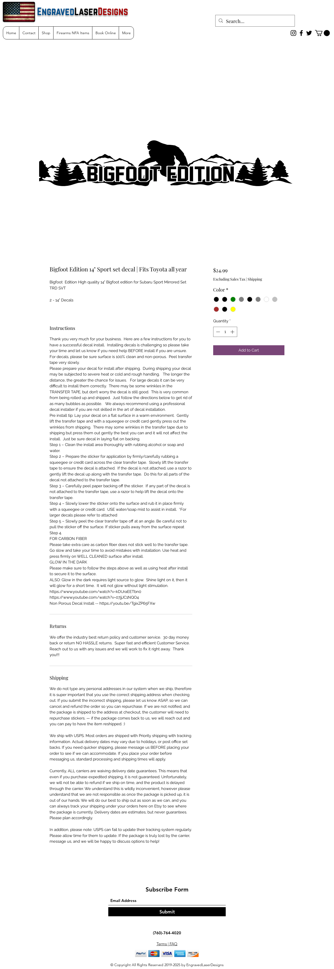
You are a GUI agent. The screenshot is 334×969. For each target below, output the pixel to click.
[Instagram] (293, 33)
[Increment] (232, 332)
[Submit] (167, 911)
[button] (322, 33)
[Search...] (255, 21)
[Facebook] (301, 33)
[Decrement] (217, 332)
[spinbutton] (225, 332)
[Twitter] (309, 33)
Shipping (255, 279)
